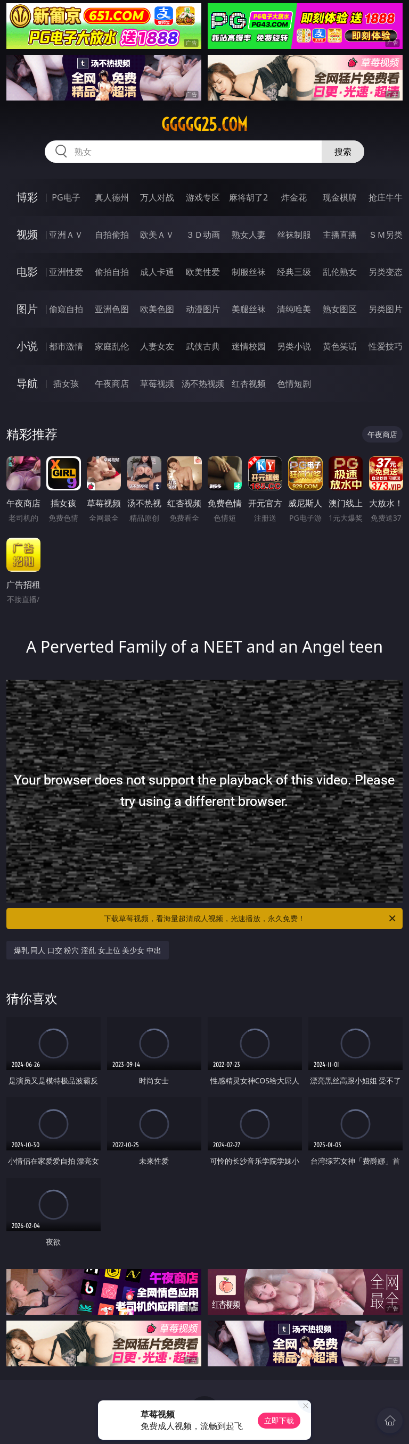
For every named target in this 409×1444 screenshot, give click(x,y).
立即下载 (279, 1420)
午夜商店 (112, 383)
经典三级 (294, 272)
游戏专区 (203, 197)
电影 (27, 271)
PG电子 (66, 197)
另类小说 (294, 346)
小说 (27, 346)
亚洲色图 (112, 309)
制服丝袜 (249, 272)
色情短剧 (294, 383)
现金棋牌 (340, 197)
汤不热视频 (203, 383)
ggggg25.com (204, 124)
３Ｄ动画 (203, 234)
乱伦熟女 (340, 272)
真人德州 (112, 197)
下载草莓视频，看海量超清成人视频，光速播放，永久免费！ (250, 918)
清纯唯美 (294, 309)
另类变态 (386, 272)
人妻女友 (157, 346)
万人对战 (157, 197)
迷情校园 (249, 346)
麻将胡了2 (248, 197)
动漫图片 (203, 309)
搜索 (342, 151)
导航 (27, 383)
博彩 (27, 197)
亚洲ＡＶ (66, 234)
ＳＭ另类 (386, 234)
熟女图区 (340, 309)
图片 (27, 309)
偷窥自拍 (66, 309)
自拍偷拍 (112, 234)
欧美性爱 (203, 272)
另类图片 (386, 309)
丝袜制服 (294, 234)
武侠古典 (203, 346)
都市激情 (66, 346)
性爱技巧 (386, 346)
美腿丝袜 (249, 309)
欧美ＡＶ (157, 234)
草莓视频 (157, 383)
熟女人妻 (249, 234)
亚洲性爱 (66, 272)
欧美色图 (157, 309)
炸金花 (294, 197)
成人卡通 (157, 272)
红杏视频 (249, 383)
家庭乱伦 (112, 346)
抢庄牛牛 (386, 197)
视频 (27, 234)
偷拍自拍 (112, 272)
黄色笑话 (340, 346)
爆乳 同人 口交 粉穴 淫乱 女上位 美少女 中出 (87, 950)
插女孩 (66, 383)
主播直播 (340, 234)
